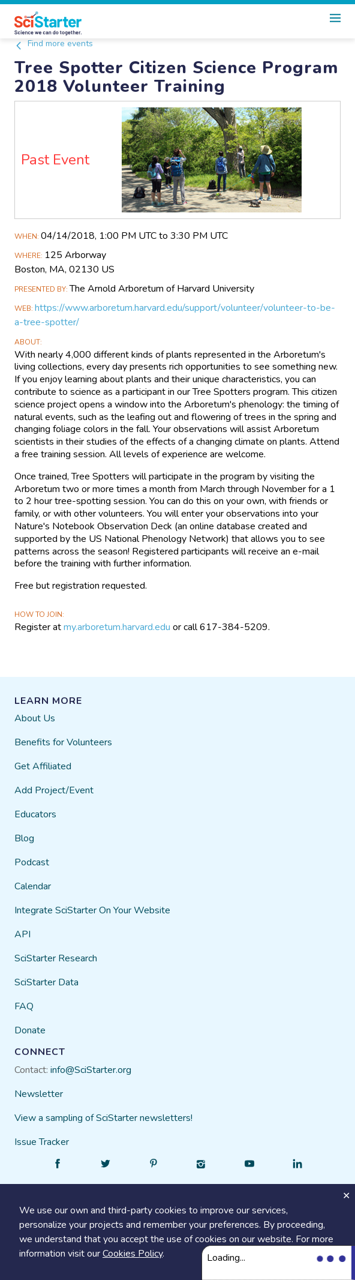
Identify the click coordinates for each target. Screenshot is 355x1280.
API (22, 934)
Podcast (31, 862)
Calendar (32, 886)
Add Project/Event (54, 790)
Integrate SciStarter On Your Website (92, 910)
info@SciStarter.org (90, 1070)
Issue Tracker (41, 1142)
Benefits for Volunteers (63, 742)
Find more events (53, 43)
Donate (30, 1030)
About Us (34, 718)
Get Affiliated (42, 766)
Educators (35, 814)
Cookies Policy (133, 1253)
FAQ (24, 1006)
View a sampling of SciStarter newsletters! (103, 1118)
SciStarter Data (46, 982)
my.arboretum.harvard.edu (117, 627)
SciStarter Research (55, 958)
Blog (24, 838)
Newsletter (38, 1094)
